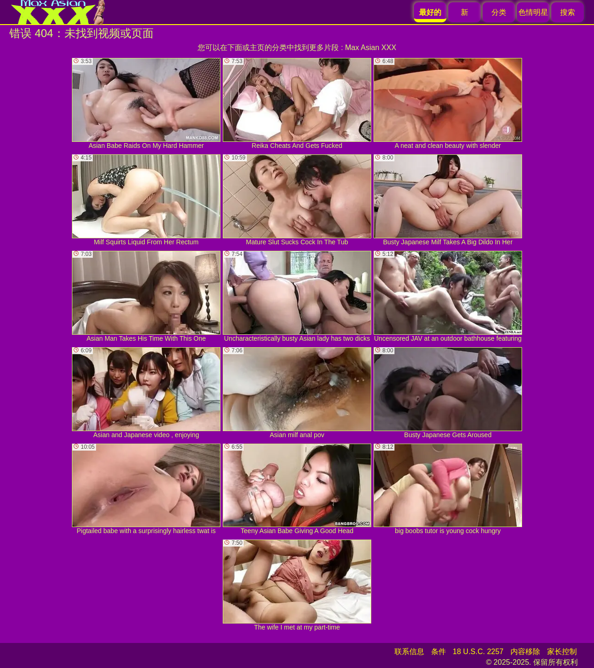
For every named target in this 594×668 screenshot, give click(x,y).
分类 (498, 12)
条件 (438, 651)
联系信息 (409, 651)
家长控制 (562, 651)
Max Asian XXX (370, 47)
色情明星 (533, 12)
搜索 (567, 12)
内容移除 (525, 651)
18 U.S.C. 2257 (478, 651)
